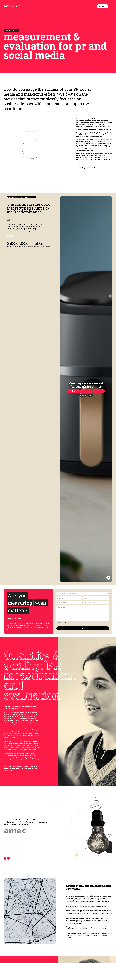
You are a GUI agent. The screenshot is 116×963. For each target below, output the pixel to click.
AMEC (87, 122)
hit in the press (101, 139)
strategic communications (102, 149)
